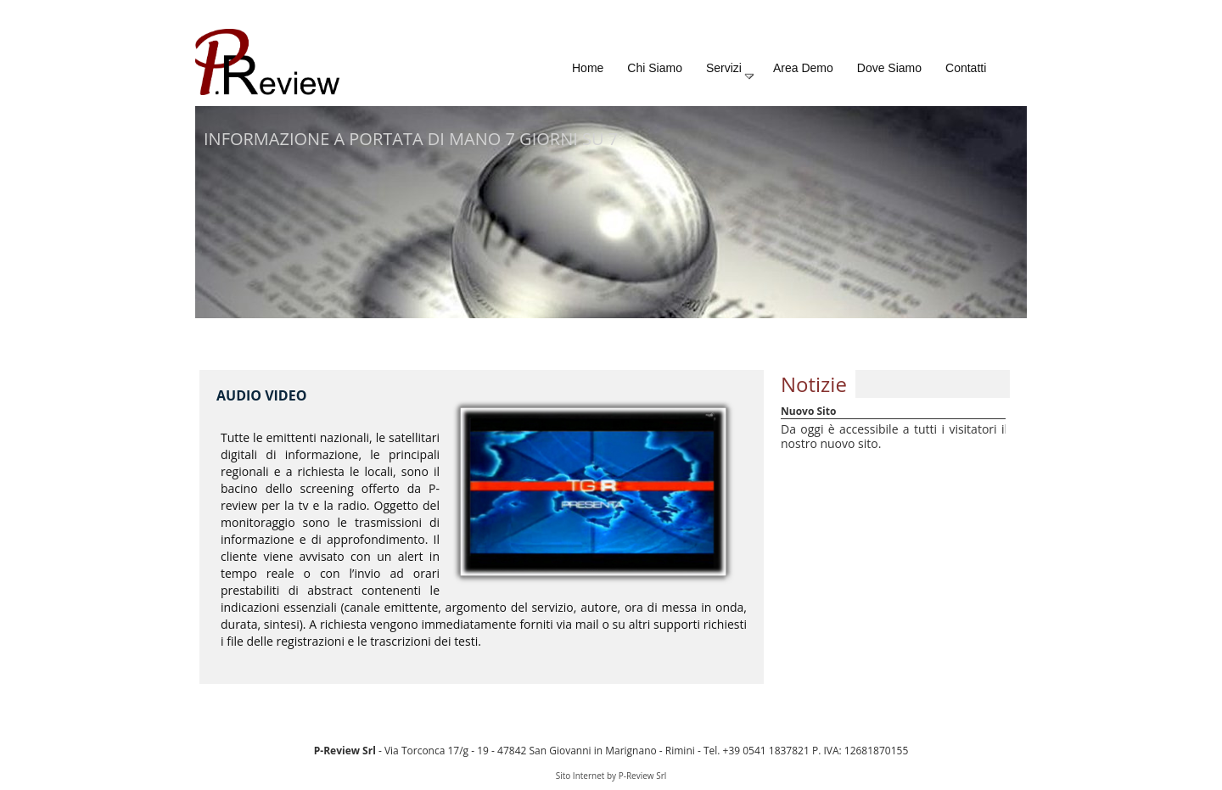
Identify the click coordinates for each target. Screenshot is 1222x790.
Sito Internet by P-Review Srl (611, 776)
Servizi (730, 71)
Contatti (965, 68)
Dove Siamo (889, 68)
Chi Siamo (654, 68)
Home (587, 68)
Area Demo (803, 68)
